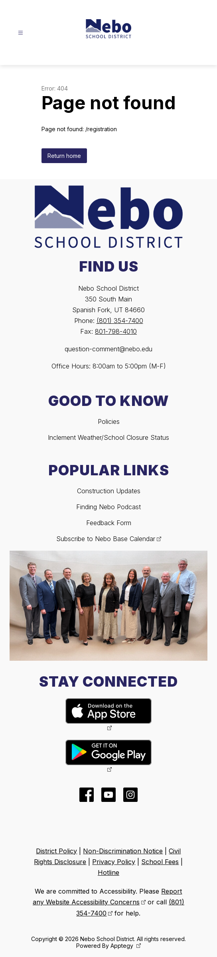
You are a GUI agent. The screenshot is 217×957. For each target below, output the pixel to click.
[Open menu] (20, 32)
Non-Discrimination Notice (123, 851)
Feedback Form (108, 523)
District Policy (56, 851)
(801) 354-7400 (120, 321)
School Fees (160, 862)
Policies (109, 421)
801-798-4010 (116, 331)
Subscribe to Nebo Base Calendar (105, 539)
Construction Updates (108, 491)
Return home (64, 155)
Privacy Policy (113, 862)
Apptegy (122, 945)
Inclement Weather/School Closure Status (108, 437)
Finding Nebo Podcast (108, 507)
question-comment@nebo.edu (108, 349)
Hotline (108, 872)
